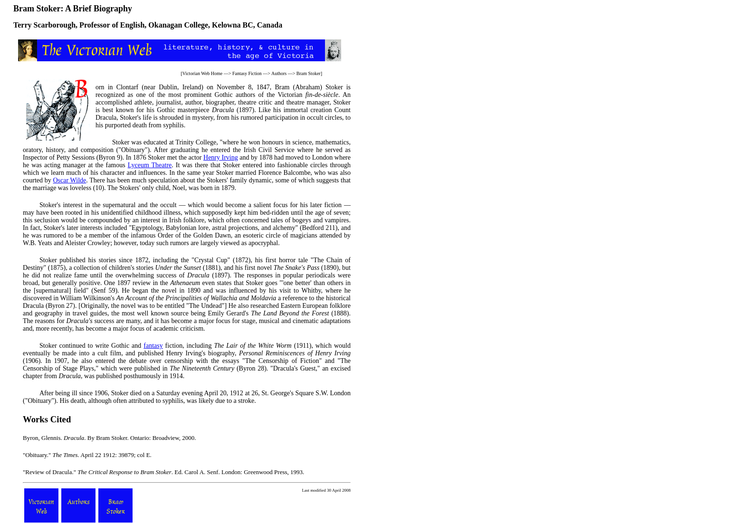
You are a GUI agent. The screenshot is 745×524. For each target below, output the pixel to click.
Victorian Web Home (202, 73)
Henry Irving (220, 157)
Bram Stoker (308, 73)
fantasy (152, 345)
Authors (279, 73)
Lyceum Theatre (150, 165)
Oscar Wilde (69, 180)
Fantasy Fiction (247, 73)
